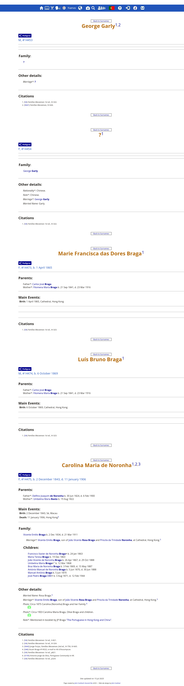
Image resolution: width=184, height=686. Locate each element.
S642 (27, 646)
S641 (27, 105)
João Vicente (81, 540)
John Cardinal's (79, 683)
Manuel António (40, 572)
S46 (26, 649)
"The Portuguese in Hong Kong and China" (88, 620)
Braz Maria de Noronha (44, 566)
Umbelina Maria (45, 499)
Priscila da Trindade (116, 540)
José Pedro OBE (40, 575)
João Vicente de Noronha (45, 560)
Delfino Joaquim (48, 495)
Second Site (89, 683)
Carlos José (41, 284)
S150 (27, 655)
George (30, 171)
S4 (26, 102)
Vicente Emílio (34, 534)
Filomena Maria (45, 287)
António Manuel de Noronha (47, 569)
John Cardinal (115, 683)
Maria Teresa (38, 556)
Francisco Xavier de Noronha (47, 553)
